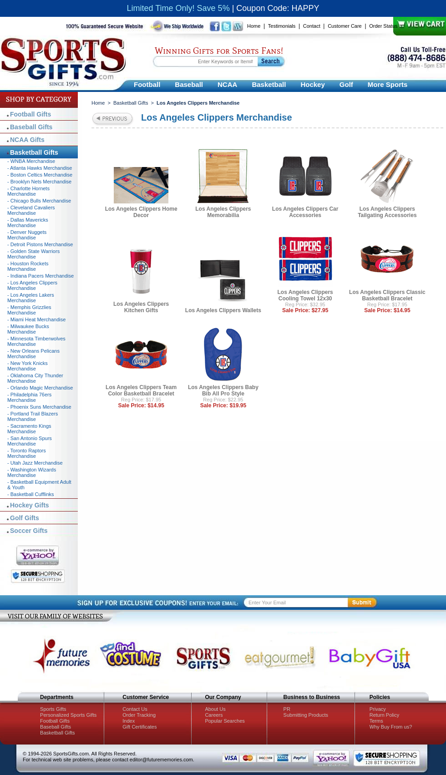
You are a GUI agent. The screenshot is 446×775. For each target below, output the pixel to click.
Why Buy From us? (391, 726)
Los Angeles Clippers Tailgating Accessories (387, 212)
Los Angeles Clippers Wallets (223, 310)
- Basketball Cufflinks (30, 494)
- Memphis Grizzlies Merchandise (29, 309)
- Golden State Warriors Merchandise (33, 253)
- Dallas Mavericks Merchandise (27, 222)
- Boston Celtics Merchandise (39, 174)
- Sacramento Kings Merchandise (29, 428)
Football (147, 84)
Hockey (312, 84)
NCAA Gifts (27, 139)
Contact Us (134, 709)
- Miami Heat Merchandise (36, 319)
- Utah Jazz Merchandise (35, 463)
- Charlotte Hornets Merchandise (28, 191)
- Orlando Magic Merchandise (40, 387)
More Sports (388, 84)
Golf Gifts (24, 518)
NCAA (227, 84)
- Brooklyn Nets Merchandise (39, 181)
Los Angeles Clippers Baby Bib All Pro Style (223, 390)
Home (253, 26)
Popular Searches (224, 721)
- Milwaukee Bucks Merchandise (28, 329)
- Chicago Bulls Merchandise (39, 200)
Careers (214, 715)
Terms (376, 721)
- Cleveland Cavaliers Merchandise (31, 210)
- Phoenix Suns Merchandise (39, 407)
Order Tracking (139, 715)
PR (287, 709)
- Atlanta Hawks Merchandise (39, 168)
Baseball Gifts (31, 127)
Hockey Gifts (29, 505)
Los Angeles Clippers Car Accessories (305, 212)
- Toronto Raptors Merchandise (26, 453)
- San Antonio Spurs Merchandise (29, 441)
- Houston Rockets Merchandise (27, 266)
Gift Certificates (139, 726)
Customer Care (345, 26)
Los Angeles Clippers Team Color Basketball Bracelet (141, 390)
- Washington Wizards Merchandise (31, 472)
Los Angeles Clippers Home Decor (141, 212)
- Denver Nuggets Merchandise (26, 234)
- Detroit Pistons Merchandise (40, 244)
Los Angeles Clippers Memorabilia (223, 212)
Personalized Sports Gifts (68, 715)
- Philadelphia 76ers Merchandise (29, 397)
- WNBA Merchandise (31, 161)
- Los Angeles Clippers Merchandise (32, 285)
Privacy (378, 709)
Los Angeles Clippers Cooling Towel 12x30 (305, 295)
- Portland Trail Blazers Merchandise (32, 416)
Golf (346, 84)
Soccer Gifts (28, 530)
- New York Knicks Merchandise (27, 365)
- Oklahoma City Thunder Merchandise (35, 378)
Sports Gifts (53, 709)
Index (128, 721)
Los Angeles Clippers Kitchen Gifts (141, 307)
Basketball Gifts (130, 103)
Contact (311, 26)
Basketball (269, 84)
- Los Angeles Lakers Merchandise (30, 297)
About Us (215, 709)
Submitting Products (306, 715)
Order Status (383, 26)
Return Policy (384, 715)
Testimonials (282, 26)
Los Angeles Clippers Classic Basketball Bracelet (387, 295)
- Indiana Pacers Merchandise (40, 276)
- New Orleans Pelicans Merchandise (33, 353)
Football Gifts (30, 114)
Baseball (189, 84)
